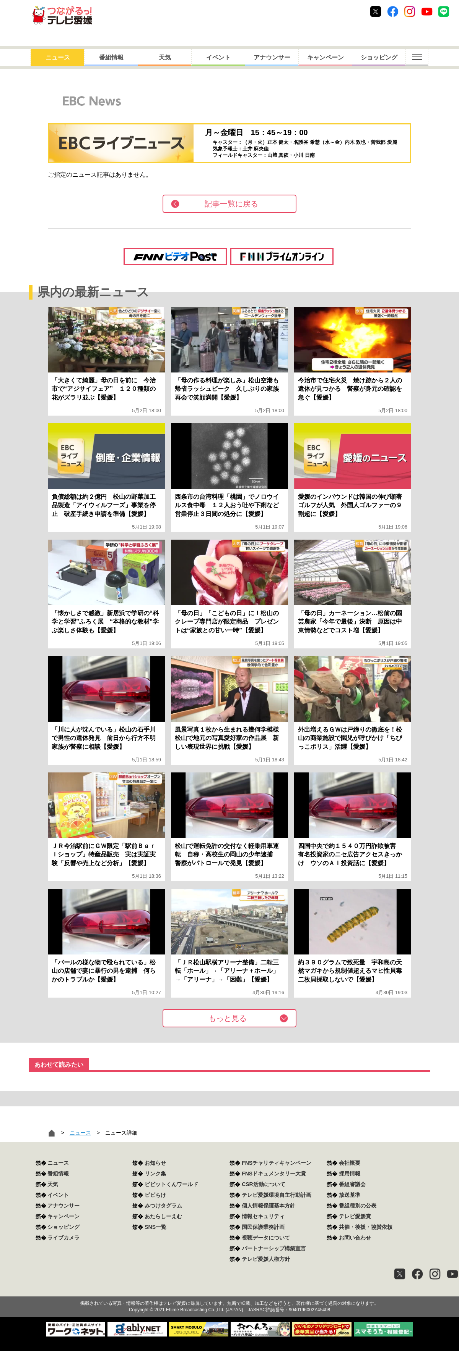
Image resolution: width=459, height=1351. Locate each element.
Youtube (427, 11)
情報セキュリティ (263, 1216)
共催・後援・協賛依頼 (365, 1227)
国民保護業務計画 (263, 1227)
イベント (218, 57)
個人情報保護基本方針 (268, 1206)
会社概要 (349, 1163)
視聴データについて (266, 1238)
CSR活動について (263, 1184)
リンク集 (155, 1173)
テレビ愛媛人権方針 (266, 1259)
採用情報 (349, 1173)
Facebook (393, 11)
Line (443, 11)
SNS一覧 (155, 1227)
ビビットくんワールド (171, 1184)
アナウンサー (272, 57)
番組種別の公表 (357, 1206)
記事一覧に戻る (231, 204)
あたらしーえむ (163, 1216)
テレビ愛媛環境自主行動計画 (276, 1195)
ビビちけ (155, 1195)
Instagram (409, 11)
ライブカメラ (63, 1238)
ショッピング (379, 57)
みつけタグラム (163, 1206)
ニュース (58, 57)
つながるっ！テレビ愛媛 (229, 1290)
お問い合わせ (355, 1238)
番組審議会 (352, 1184)
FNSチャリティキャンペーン (276, 1163)
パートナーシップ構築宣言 (274, 1248)
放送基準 (349, 1195)
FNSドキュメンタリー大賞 (274, 1173)
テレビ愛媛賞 (355, 1216)
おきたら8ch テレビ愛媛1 (62, 15)
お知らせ (155, 1163)
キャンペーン (325, 57)
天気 (165, 57)
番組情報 (111, 57)
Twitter (375, 11)
